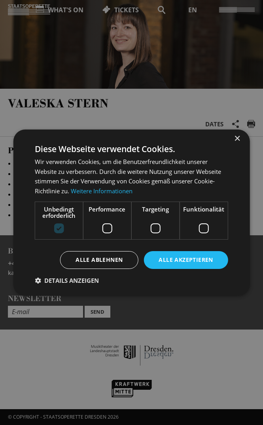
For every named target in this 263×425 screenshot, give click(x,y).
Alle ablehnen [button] (99, 259)
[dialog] (131, 212)
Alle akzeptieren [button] (186, 259)
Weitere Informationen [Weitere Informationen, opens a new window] (101, 191)
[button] (67, 280)
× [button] (237, 138)
